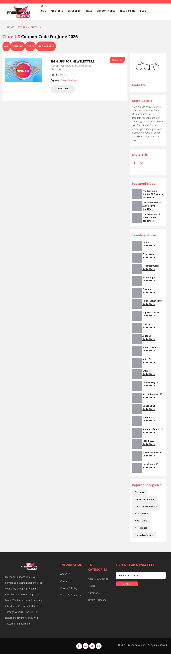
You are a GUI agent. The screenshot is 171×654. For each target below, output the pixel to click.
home (43, 11)
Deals (89, 11)
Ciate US (36, 27)
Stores (22, 27)
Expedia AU (148, 440)
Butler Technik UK (151, 452)
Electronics (140, 492)
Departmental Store (144, 499)
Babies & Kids (141, 513)
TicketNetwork (150, 265)
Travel (91, 585)
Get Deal (63, 89)
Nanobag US (148, 405)
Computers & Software (146, 506)
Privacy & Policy (68, 588)
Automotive (94, 592)
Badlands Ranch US (152, 429)
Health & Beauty (97, 599)
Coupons (17, 46)
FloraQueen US (150, 464)
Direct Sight (148, 277)
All (6, 46)
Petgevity (147, 324)
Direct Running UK (152, 394)
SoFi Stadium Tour (152, 300)
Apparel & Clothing (144, 535)
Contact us (66, 581)
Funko (145, 242)
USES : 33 (117, 59)
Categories (74, 11)
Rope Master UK (150, 312)
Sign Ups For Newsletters (72, 61)
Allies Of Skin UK (151, 347)
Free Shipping (127, 11)
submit (126, 583)
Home (10, 27)
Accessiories (141, 527)
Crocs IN (146, 370)
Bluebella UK (149, 417)
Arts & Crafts (141, 520)
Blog (143, 11)
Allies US (146, 335)
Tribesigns (148, 254)
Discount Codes (106, 11)
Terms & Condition (70, 595)
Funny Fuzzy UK (150, 382)
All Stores (57, 11)
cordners (147, 289)
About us (65, 573)
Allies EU (146, 359)
